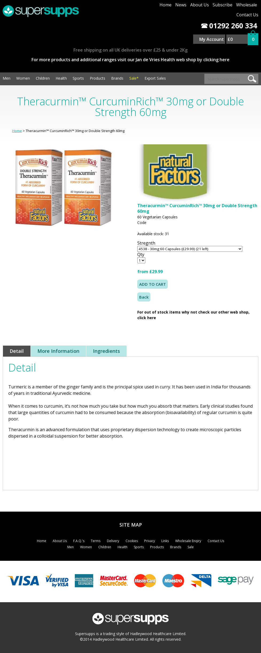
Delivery (113, 541)
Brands (117, 78)
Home (165, 5)
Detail (17, 351)
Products (97, 78)
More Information (58, 351)
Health (61, 78)
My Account (211, 39)
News (180, 5)
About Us (199, 5)
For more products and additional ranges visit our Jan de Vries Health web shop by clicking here (130, 60)
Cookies (132, 541)
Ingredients (106, 351)
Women (23, 78)
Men (6, 78)
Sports (78, 78)
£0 (230, 39)
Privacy (149, 541)
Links (165, 541)
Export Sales (155, 78)
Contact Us (247, 15)
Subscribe (222, 5)
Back (144, 297)
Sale (191, 547)
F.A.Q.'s (78, 541)
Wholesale (246, 5)
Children (43, 78)
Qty (140, 254)
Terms (95, 541)
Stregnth (146, 243)
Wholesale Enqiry (188, 541)
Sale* (134, 78)
